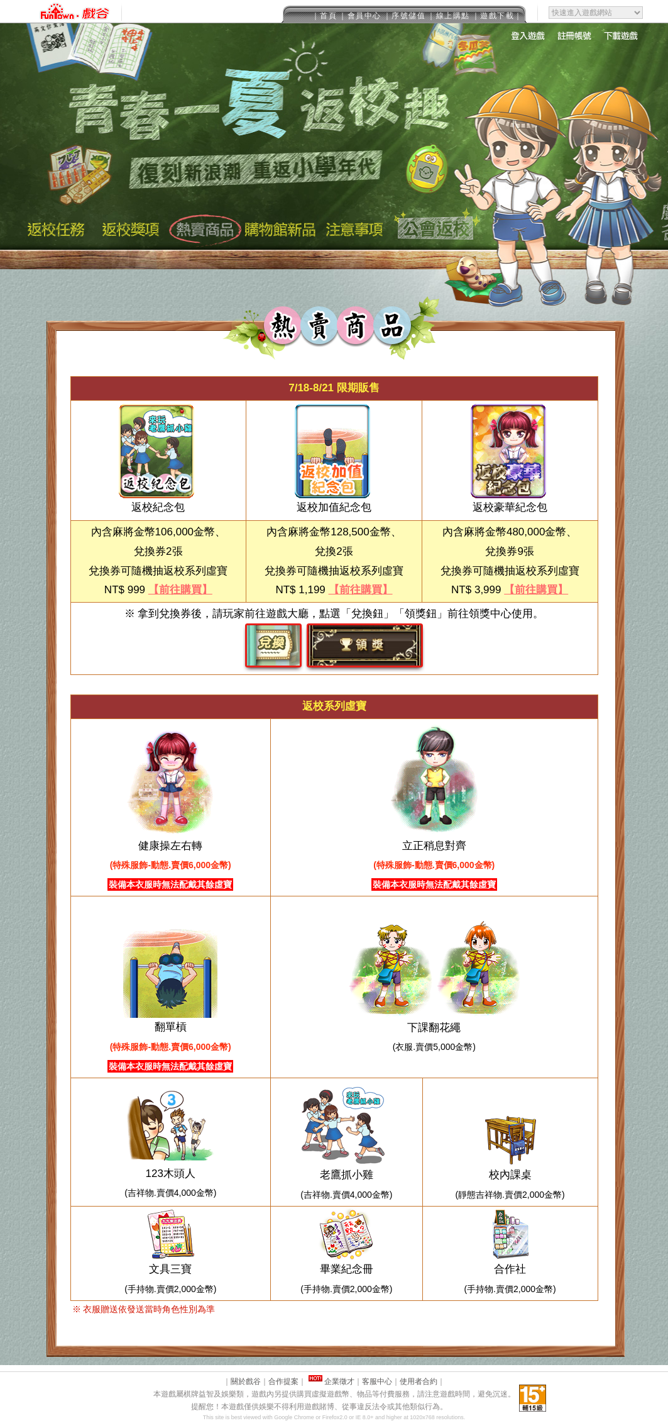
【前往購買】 (180, 590)
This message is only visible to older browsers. (334, 11)
